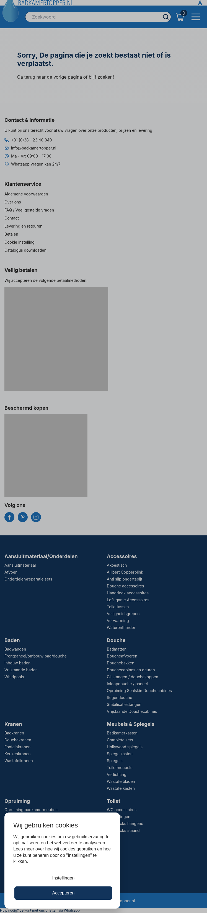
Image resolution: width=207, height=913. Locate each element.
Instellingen (63, 878)
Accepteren (63, 893)
